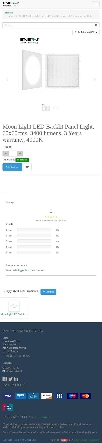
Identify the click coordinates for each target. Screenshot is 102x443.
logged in (22, 270)
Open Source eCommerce (87, 440)
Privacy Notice (9, 344)
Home (5, 338)
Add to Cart (12, 167)
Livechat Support (10, 351)
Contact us (7, 363)
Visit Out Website (42, 417)
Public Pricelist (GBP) (85, 32)
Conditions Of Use (11, 341)
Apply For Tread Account (14, 348)
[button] (8, 77)
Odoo (64, 440)
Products (9, 12)
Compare (48, 292)
